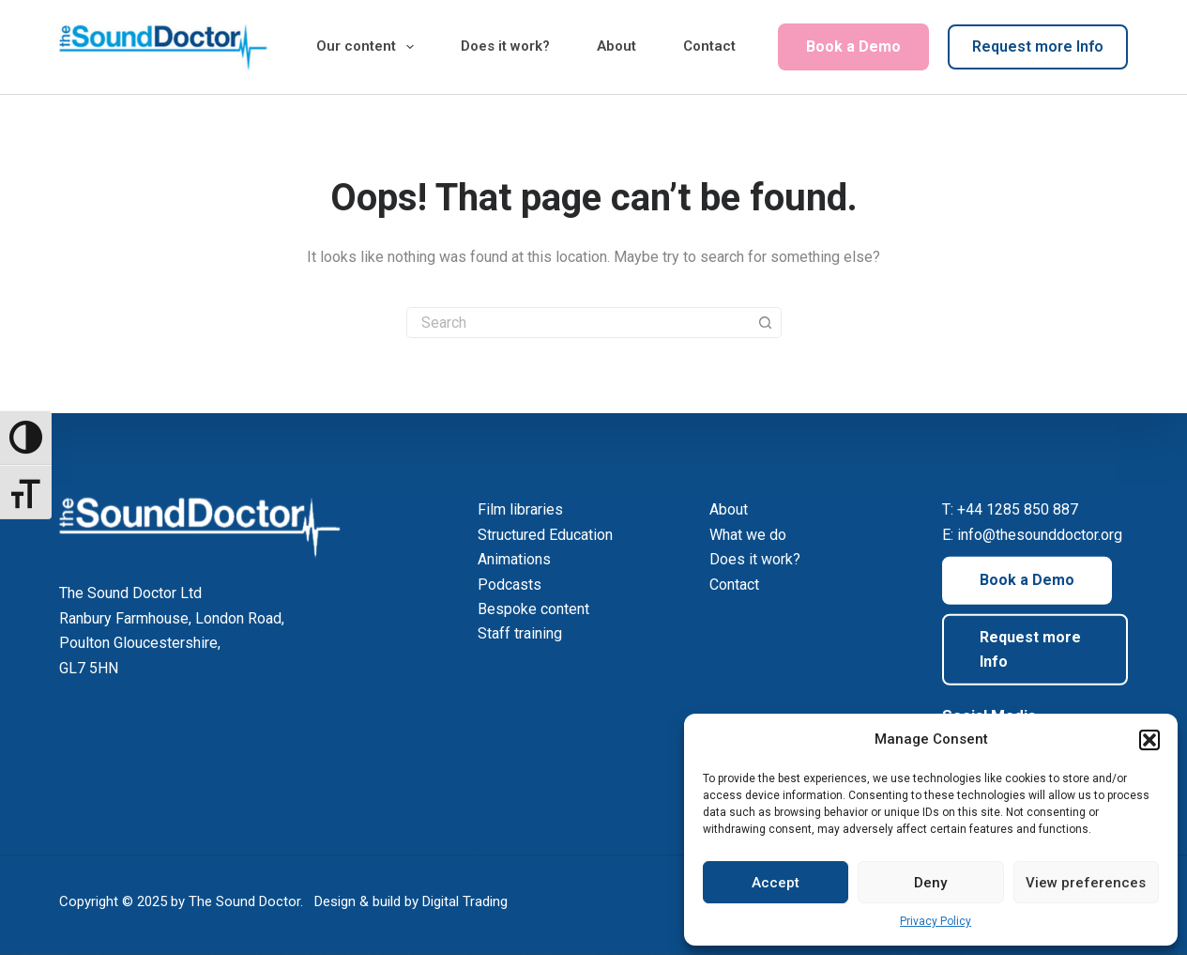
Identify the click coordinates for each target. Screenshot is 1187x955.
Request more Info (1037, 46)
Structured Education (545, 535)
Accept (775, 882)
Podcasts (509, 584)
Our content (368, 47)
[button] (1149, 740)
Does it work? (505, 46)
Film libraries (520, 509)
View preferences (1086, 882)
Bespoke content (533, 609)
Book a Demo (853, 46)
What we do (747, 535)
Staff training (520, 633)
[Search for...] (578, 322)
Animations (514, 559)
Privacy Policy (935, 921)
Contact (709, 46)
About (616, 46)
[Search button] (766, 322)
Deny (930, 882)
